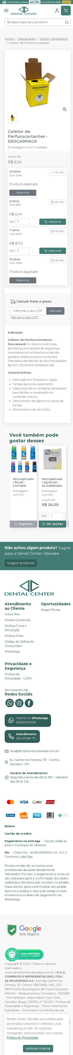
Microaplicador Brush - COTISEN (23, 482)
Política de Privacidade (22, 1037)
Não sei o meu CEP (24, 317)
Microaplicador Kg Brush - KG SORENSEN (52, 482)
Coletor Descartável (54, 39)
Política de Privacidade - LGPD (18, 676)
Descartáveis (27, 39)
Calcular (55, 311)
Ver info (57, 172)
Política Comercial (17, 620)
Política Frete (14, 636)
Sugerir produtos (20, 563)
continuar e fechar (38, 1048)
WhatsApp (12, 651)
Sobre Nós (12, 614)
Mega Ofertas (50, 610)
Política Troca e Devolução (15, 628)
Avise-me (22, 192)
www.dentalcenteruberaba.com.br (29, 972)
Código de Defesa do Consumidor (19, 644)
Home (9, 39)
